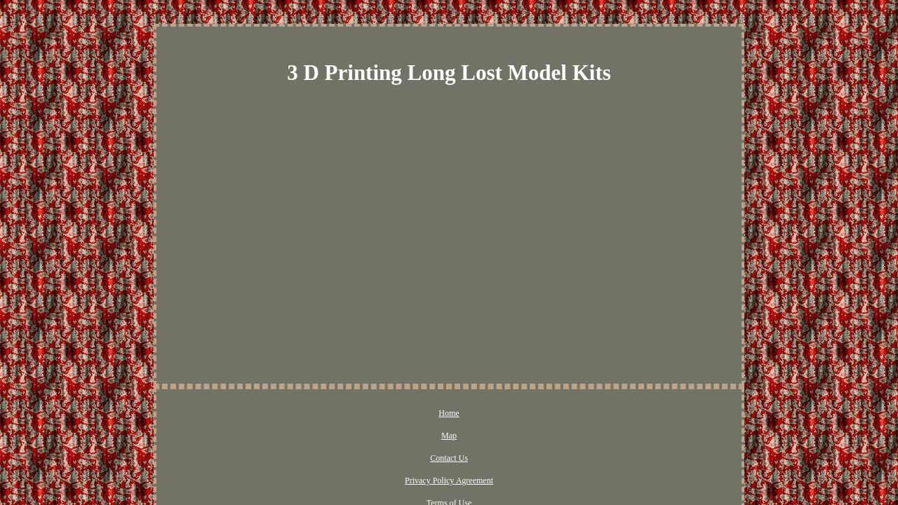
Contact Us (392, 414)
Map (348, 414)
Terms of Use (554, 414)
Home (313, 414)
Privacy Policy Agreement (471, 414)
